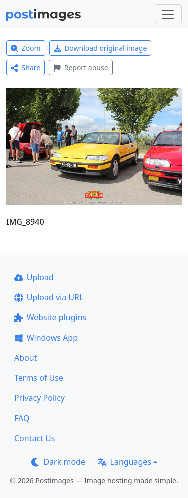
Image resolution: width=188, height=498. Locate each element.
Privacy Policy (39, 397)
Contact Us (34, 438)
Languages (124, 461)
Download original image (100, 48)
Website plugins (50, 317)
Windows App (46, 337)
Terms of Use (38, 377)
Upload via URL (48, 297)
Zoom (26, 48)
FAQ (21, 418)
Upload (34, 277)
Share (25, 67)
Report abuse (80, 67)
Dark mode (58, 461)
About (25, 357)
